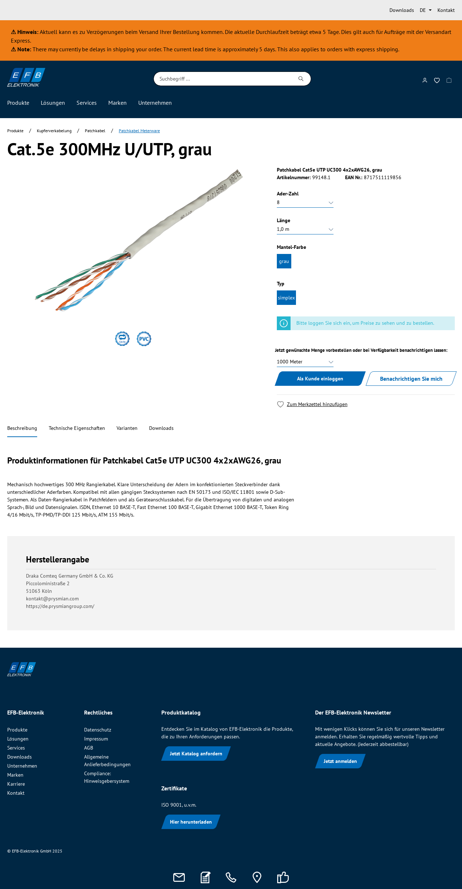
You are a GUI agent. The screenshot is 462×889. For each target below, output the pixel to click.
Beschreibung (22, 428)
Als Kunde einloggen (320, 378)
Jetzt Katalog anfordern (196, 753)
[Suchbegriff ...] (222, 79)
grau (284, 261)
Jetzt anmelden (340, 761)
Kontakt (446, 10)
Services (16, 748)
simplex (286, 297)
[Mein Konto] (425, 79)
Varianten (127, 428)
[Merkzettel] (437, 79)
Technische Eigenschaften (77, 428)
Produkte (17, 729)
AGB (88, 748)
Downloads (401, 10)
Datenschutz (97, 729)
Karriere (16, 784)
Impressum (96, 738)
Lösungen (18, 738)
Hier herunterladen (191, 822)
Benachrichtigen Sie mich (411, 378)
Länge (283, 220)
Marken (15, 775)
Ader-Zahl (287, 193)
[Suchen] (301, 79)
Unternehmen (22, 766)
